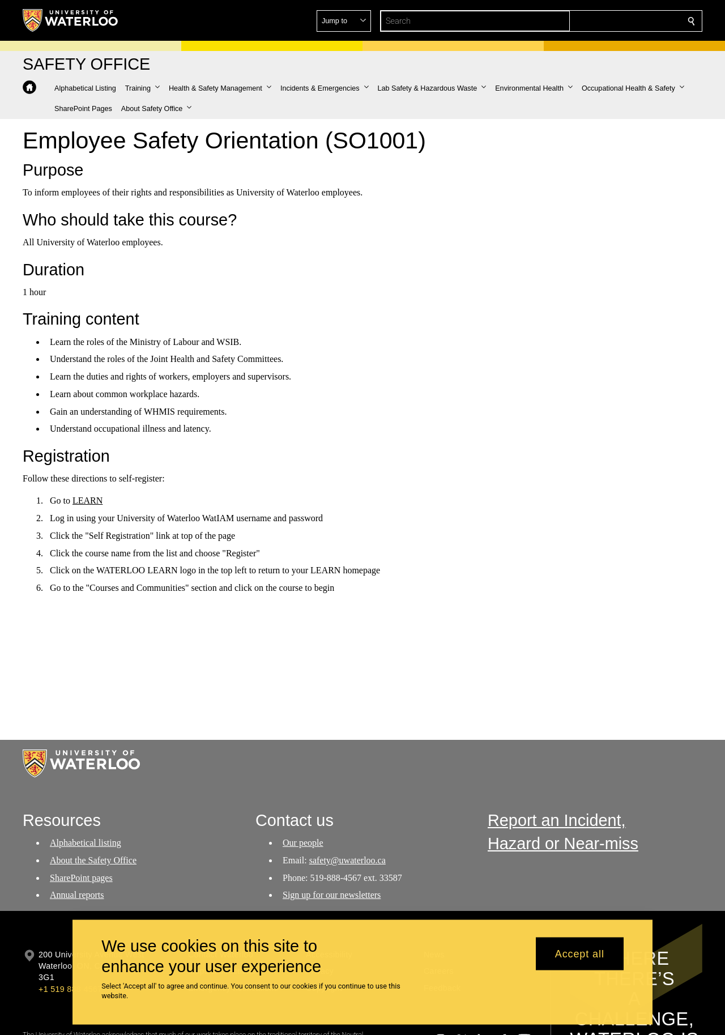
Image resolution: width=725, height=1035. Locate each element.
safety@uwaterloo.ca (347, 860)
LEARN (87, 500)
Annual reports (77, 895)
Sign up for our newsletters (332, 895)
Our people (303, 842)
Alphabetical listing (85, 842)
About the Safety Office (93, 860)
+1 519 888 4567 (70, 989)
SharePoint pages (81, 877)
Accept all (579, 953)
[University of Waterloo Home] (71, 20)
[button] (609, 21)
